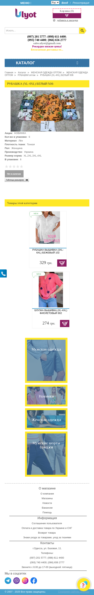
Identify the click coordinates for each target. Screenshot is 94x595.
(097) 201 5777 (36, 36)
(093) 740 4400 (37, 40)
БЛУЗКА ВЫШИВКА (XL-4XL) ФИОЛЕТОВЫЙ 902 (51, 312)
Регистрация (81, 2)
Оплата (26, 528)
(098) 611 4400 (56, 36)
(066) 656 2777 (57, 40)
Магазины (47, 498)
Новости (47, 503)
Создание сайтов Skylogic (73, 591)
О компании (47, 493)
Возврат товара (47, 532)
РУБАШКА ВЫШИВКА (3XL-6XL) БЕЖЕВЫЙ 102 (48, 251)
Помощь (47, 512)
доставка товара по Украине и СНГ (53, 528)
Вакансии (47, 507)
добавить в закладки (67, 20)
